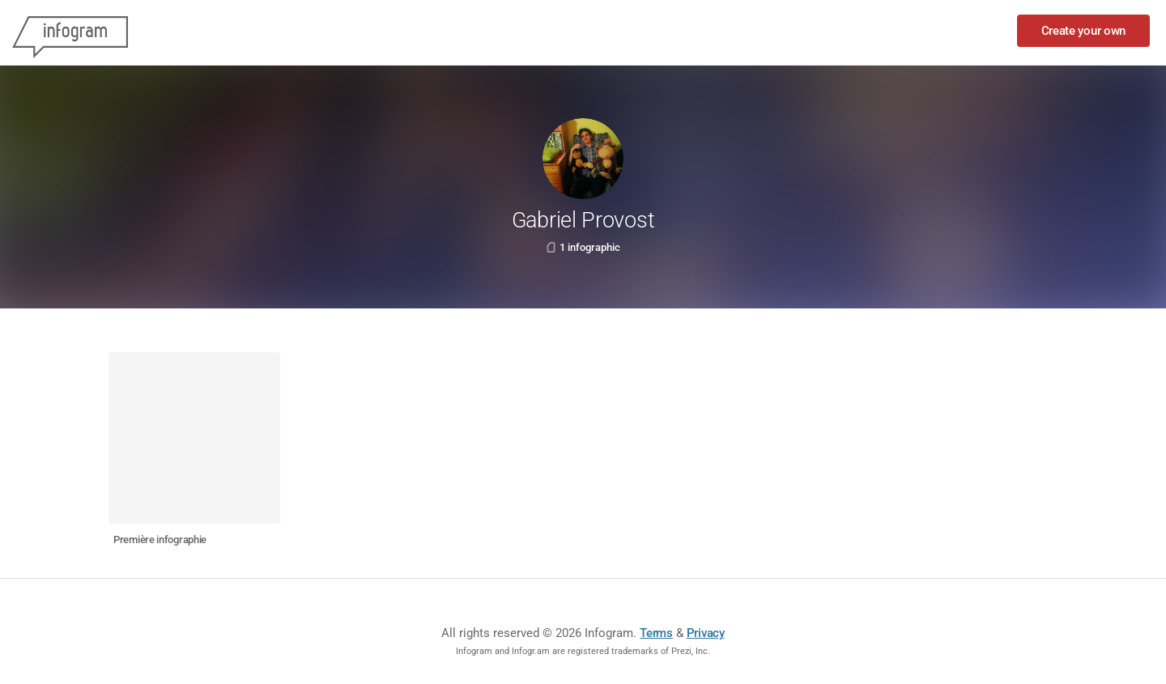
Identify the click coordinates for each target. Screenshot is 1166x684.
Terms (656, 633)
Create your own (1083, 30)
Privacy (706, 633)
